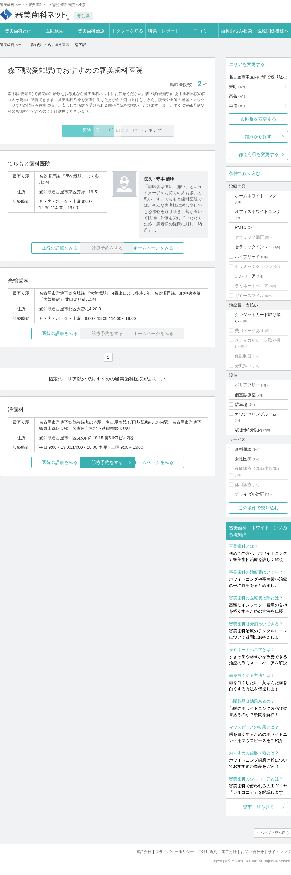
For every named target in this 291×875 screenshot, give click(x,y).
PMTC (241, 227)
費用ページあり (249, 330)
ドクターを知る (127, 30)
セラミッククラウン (253, 266)
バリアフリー (247, 385)
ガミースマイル (249, 295)
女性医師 (243, 459)
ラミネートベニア (251, 285)
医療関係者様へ (273, 30)
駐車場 (241, 404)
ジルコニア (245, 276)
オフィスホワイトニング (258, 211)
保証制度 (243, 355)
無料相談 (243, 449)
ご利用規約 (207, 851)
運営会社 (143, 851)
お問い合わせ (252, 851)
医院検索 (55, 30)
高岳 (237, 96)
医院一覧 (49, 130)
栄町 (238, 86)
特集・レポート (163, 30)
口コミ (200, 30)
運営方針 (229, 851)
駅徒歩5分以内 (248, 429)
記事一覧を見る (258, 807)
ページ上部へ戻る (274, 833)
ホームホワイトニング (255, 195)
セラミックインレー (253, 246)
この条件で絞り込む (258, 507)
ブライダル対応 (249, 494)
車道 (237, 105)
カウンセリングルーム (255, 414)
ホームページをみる (174, 248)
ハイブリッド (247, 256)
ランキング (173, 130)
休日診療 (243, 484)
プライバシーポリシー (174, 851)
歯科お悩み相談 (236, 30)
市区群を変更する (258, 118)
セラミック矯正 (249, 237)
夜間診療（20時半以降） (258, 468)
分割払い (243, 365)
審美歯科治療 (91, 30)
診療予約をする (107, 462)
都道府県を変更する (258, 154)
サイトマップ (279, 851)
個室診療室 (245, 394)
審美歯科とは (18, 30)
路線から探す (258, 136)
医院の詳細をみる (41, 248)
